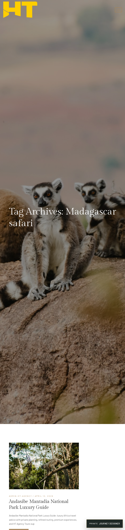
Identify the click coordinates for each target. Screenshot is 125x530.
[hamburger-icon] (118, 9)
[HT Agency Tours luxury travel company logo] (20, 10)
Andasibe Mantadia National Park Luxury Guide (38, 504)
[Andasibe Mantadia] (44, 466)
